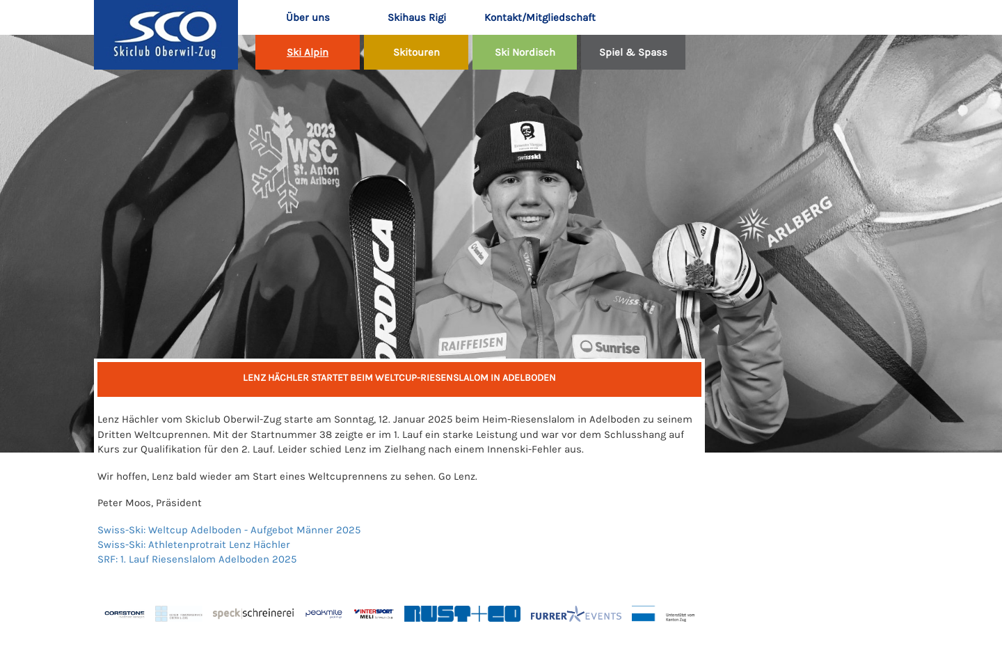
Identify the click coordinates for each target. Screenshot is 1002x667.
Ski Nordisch (525, 52)
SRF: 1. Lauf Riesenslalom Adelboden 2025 (196, 559)
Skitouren (416, 52)
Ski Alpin (307, 52)
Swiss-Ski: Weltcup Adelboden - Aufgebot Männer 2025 (228, 530)
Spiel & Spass (633, 52)
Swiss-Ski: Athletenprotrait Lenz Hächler (193, 544)
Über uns (308, 17)
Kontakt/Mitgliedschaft (531, 17)
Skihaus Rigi (417, 17)
